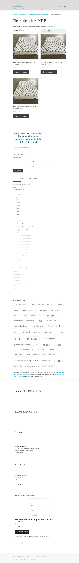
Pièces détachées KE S (25, 241)
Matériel (15, 271)
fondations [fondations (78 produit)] (18, 321)
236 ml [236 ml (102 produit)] (31, 305)
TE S (18, 206)
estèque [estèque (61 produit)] (41, 316)
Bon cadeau (16, 277)
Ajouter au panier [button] (21, 72)
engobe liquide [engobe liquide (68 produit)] (29, 316)
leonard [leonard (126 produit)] (26, 332)
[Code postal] (39, 515)
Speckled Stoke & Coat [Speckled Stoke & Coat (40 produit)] (39, 349)
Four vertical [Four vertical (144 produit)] (53, 326)
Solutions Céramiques (25, 556)
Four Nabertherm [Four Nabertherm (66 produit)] (20, 326)
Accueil (15, 14)
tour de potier (25, 374)
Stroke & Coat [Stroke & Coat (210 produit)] (22, 354)
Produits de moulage (19, 286)
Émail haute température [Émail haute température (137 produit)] (26, 361)
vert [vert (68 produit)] (44, 354)
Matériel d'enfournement (20, 283)
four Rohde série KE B (53, 26)
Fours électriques (28, 14)
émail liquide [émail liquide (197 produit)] (32, 366)
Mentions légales (19, 543)
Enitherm (18, 191)
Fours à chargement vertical (25, 227)
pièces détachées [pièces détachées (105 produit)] (22, 345)
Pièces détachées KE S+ (25, 244)
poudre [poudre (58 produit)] (35, 345)
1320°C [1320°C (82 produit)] (50, 305)
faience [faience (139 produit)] (50, 316)
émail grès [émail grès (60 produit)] (18, 367)
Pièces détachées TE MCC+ (26, 247)
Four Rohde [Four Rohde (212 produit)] (37, 326)
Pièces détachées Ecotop (25, 253)
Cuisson (18, 526)
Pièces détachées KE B (25, 235)
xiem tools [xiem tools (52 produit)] (52, 354)
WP (21, 559)
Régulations (17, 262)
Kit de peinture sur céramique (21, 184)
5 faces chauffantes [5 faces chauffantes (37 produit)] (20, 304)
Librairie (15, 289)
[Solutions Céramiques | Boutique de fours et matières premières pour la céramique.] (18, 5)
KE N (18, 215)
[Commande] (53, 31)
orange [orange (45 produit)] (60, 332)
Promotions (20, 524)
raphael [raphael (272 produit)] (46, 344)
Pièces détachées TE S (25, 250)
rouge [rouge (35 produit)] (15, 349)
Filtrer (18, 170)
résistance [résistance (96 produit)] (24, 350)
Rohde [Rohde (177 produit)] (58, 345)
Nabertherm (19, 194)
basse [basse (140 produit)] (59, 305)
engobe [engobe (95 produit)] (17, 316)
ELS (18, 221)
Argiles (15, 265)
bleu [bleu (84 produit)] (16, 310)
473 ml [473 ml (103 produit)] (41, 305)
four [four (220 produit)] (40, 320)
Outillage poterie (17, 280)
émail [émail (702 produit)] (58, 360)
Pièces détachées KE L (25, 238)
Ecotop (19, 200)
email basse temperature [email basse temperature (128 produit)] (48, 310)
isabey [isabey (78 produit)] (17, 332)
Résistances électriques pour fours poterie (27, 256)
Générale (19, 521)
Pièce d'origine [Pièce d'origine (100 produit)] (48, 339)
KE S (18, 218)
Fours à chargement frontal (24, 224)
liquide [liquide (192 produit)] (37, 332)
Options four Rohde (22, 230)
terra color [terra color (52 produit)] (37, 354)
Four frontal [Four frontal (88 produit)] (51, 321)
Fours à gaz (17, 259)
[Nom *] (39, 505)
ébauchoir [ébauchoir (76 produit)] (46, 361)
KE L (18, 209)
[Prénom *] (39, 500)
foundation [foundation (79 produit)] (30, 321)
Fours (20, 14)
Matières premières (18, 274)
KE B (18, 212)
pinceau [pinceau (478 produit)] (32, 338)
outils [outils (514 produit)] (18, 338)
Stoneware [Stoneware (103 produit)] (53, 350)
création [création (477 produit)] (27, 310)
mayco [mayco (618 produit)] (49, 332)
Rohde (36, 14)
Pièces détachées (43, 14)
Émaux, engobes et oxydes (20, 268)
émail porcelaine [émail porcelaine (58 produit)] (48, 367)
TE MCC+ (20, 203)
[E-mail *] (39, 510)
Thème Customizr (38, 559)
